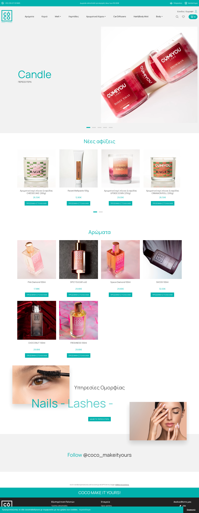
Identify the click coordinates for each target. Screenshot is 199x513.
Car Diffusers (119, 16)
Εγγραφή (189, 11)
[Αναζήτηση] (178, 17)
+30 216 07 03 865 (11, 3)
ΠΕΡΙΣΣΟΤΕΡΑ (24, 82)
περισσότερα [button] (84, 510)
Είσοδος (181, 11)
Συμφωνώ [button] (191, 510)
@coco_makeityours (107, 454)
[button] (88, 127)
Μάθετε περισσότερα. (122, 485)
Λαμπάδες (74, 16)
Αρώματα (29, 16)
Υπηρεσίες (176, 3)
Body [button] (158, 16)
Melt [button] (57, 16)
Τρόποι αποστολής (59, 506)
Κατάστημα (191, 3)
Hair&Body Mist (141, 16)
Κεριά (44, 16)
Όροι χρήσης (106, 506)
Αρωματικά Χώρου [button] (95, 16)
